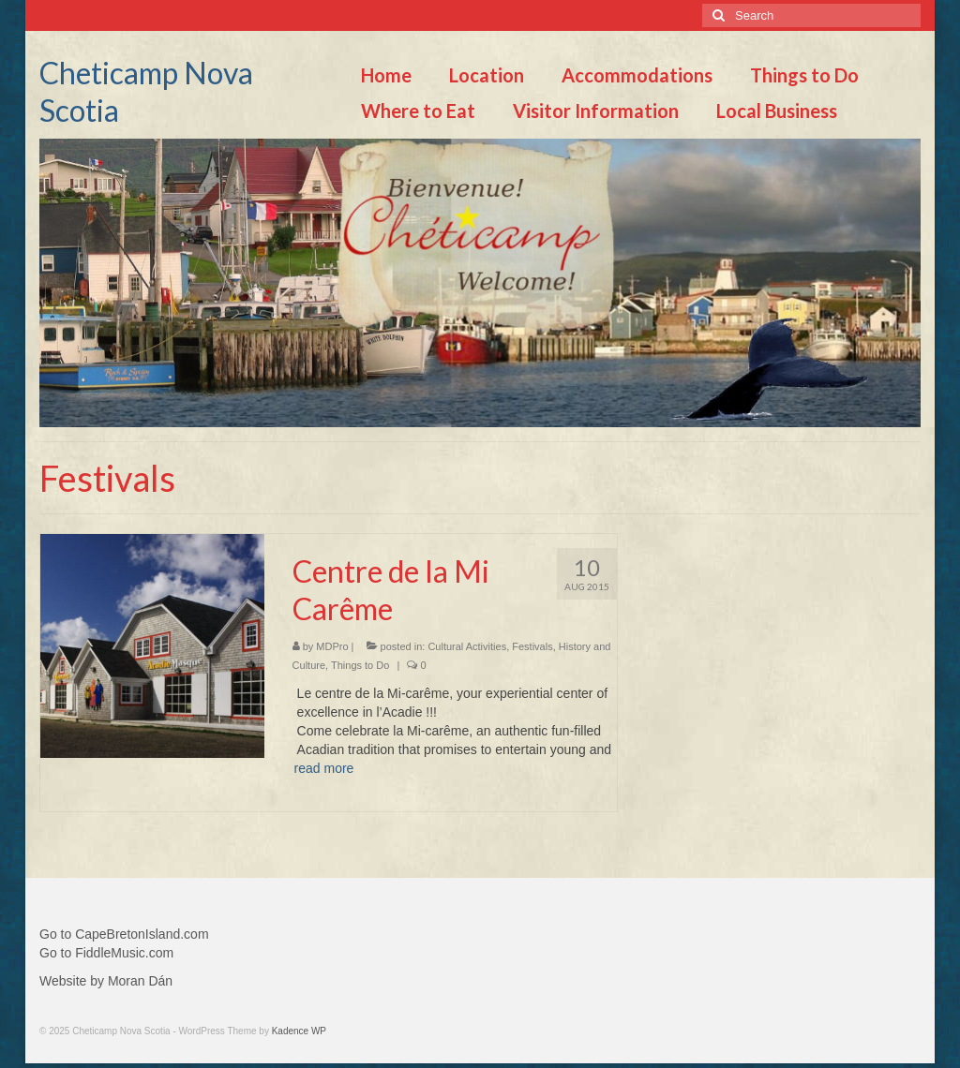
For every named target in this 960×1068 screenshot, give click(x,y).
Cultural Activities (467, 646)
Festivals (532, 646)
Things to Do (360, 665)
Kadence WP (299, 1031)
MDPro (332, 646)
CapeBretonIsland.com (141, 934)
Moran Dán (140, 980)
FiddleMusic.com (124, 952)
